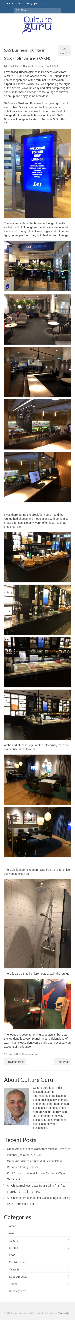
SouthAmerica (18, 1276)
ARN (15, 1054)
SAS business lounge (28, 1054)
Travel (48, 66)
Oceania (14, 1269)
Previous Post (15, 1061)
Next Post (62, 1061)
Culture (13, 1240)
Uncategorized (18, 1291)
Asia (11, 1233)
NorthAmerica (17, 1262)
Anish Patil (14, 66)
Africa (12, 1226)
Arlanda (9, 1054)
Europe (39, 66)
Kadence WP (63, 1313)
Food (12, 1255)
